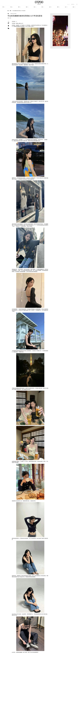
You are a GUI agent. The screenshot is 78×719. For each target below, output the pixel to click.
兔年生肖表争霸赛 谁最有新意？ (14, 669)
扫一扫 (68, 4)
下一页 (69, 663)
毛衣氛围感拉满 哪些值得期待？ (46, 669)
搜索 (69, 708)
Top (67, 698)
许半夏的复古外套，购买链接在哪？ (62, 669)
